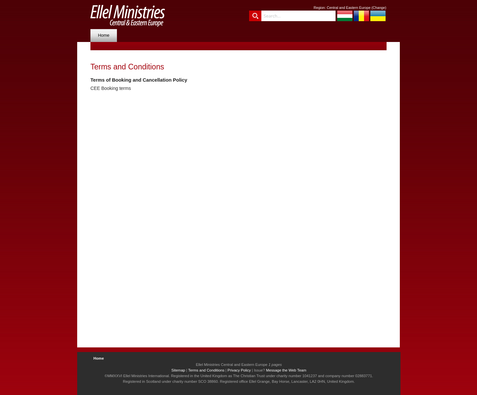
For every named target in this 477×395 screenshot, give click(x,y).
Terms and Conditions (206, 370)
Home (104, 35)
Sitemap (178, 370)
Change (379, 8)
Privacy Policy (239, 370)
